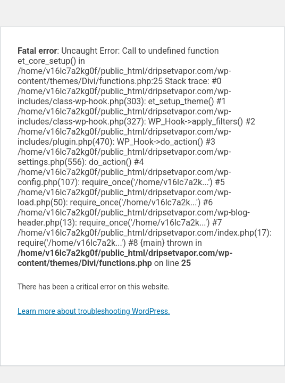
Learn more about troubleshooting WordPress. (94, 311)
